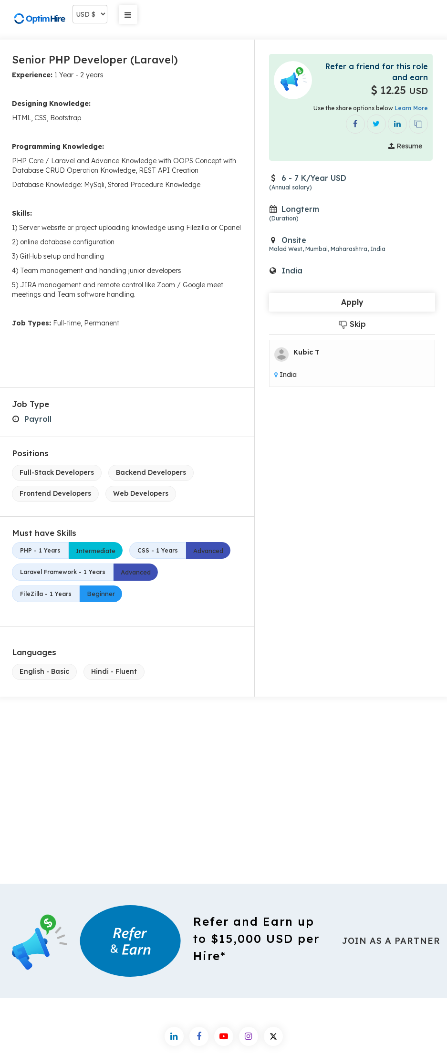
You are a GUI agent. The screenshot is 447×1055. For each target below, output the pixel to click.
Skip (352, 324)
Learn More (411, 108)
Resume (405, 146)
